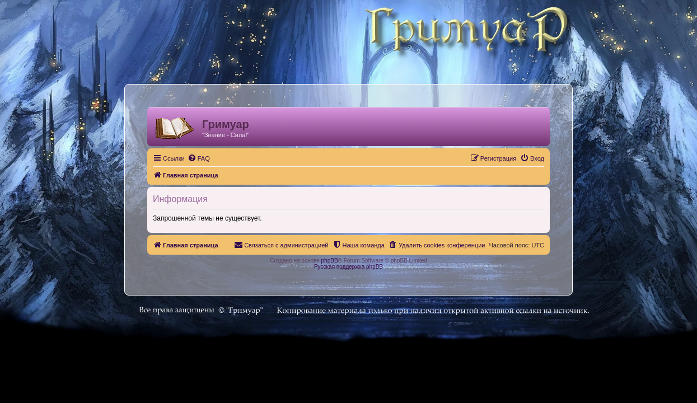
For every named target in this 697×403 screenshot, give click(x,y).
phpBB (329, 260)
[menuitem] (192, 158)
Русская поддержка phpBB (348, 267)
